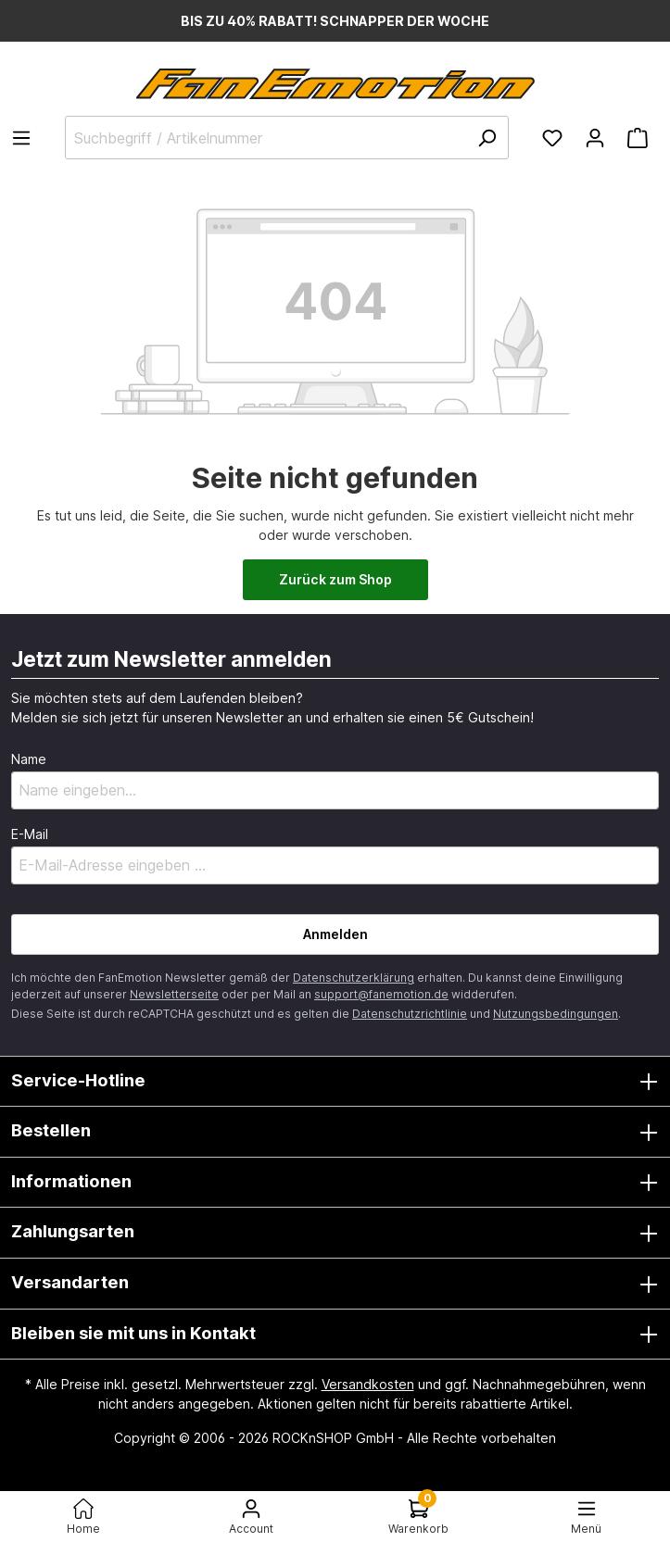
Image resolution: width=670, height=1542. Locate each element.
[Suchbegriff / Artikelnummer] (287, 137)
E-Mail (29, 834)
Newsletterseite (174, 994)
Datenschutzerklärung (353, 977)
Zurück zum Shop (335, 579)
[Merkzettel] (552, 138)
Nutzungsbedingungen (555, 1014)
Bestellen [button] (335, 1132)
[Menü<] (586, 1516)
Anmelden (335, 934)
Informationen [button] (335, 1183)
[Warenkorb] (637, 138)
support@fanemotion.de (381, 994)
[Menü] (27, 138)
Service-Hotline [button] (335, 1082)
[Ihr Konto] (595, 138)
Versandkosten (368, 1384)
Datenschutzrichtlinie (409, 1014)
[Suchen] (486, 137)
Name (28, 759)
